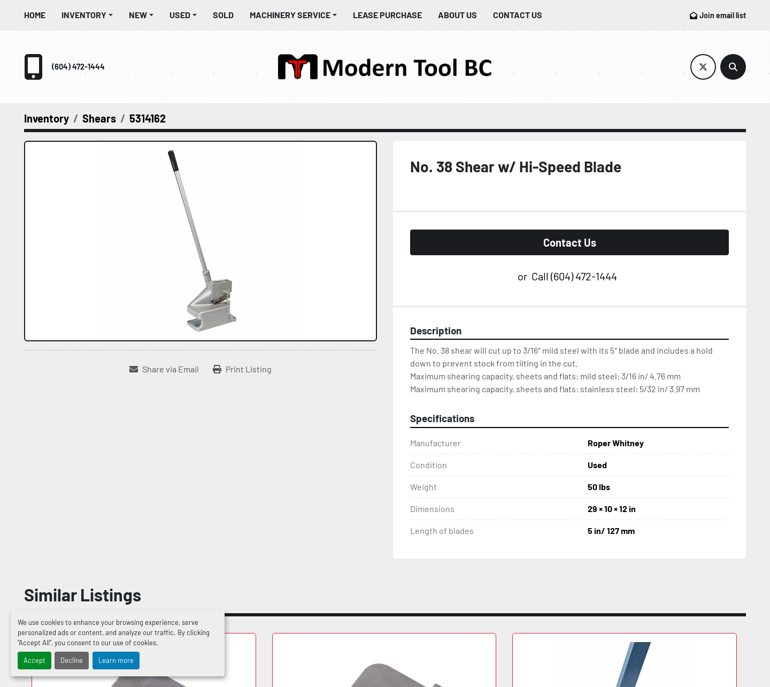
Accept (34, 660)
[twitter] (703, 67)
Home (34, 15)
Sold (223, 15)
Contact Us (517, 15)
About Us (457, 15)
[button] (87, 15)
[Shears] (99, 118)
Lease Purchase (387, 15)
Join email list (722, 15)
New (138, 15)
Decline (71, 660)
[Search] (733, 67)
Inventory (83, 15)
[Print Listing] (242, 369)
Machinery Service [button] (290, 15)
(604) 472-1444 (78, 66)
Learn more (116, 660)
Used (180, 15)
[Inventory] (46, 118)
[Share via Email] (164, 369)
